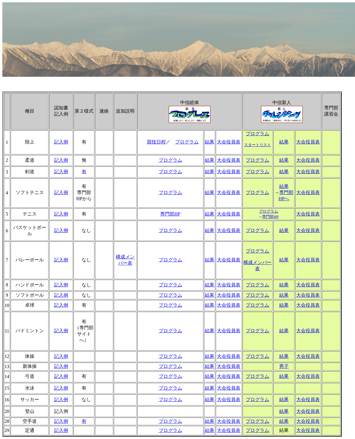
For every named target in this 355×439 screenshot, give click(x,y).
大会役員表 (228, 141)
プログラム (187, 141)
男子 (284, 366)
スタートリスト (257, 145)
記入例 (61, 141)
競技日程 (156, 141)
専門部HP (170, 213)
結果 (209, 141)
